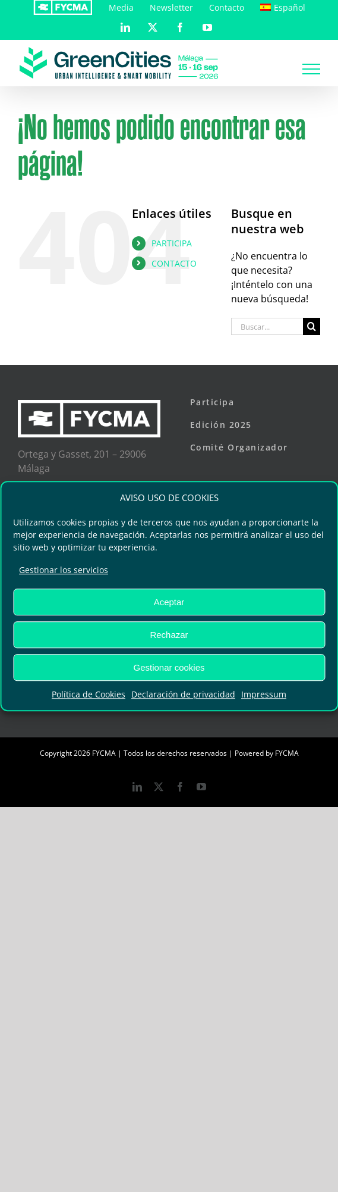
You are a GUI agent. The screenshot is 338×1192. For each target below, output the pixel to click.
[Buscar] (311, 326)
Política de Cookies (88, 694)
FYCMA (287, 753)
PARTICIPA (171, 243)
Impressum (263, 694)
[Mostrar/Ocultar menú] (311, 69)
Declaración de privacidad (183, 694)
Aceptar (169, 602)
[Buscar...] (267, 326)
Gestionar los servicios (63, 569)
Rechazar (169, 635)
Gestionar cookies (168, 667)
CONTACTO (174, 263)
